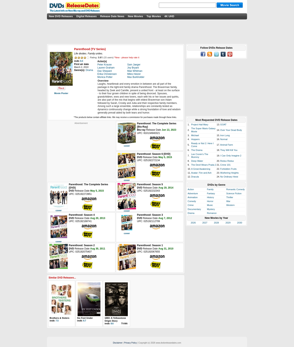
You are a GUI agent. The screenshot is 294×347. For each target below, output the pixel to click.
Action (191, 189)
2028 (216, 222)
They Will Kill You (228, 150)
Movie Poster (61, 93)
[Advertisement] (81, 150)
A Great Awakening (200, 169)
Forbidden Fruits (228, 169)
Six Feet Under (85, 318)
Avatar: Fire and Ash (201, 173)
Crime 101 (225, 165)
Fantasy (211, 193)
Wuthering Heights (229, 173)
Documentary (194, 209)
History (210, 197)
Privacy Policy (130, 343)
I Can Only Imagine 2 (230, 155)
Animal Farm (226, 145)
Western (230, 205)
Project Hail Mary (199, 124)
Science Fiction (234, 193)
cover (127, 146)
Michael (195, 135)
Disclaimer (117, 343)
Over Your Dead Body (231, 130)
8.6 (112, 323)
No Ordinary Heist (229, 176)
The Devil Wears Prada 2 (203, 165)
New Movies (135, 16)
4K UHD (169, 16)
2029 (228, 222)
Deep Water (197, 161)
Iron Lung (225, 135)
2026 (193, 222)
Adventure (193, 193)
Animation (193, 197)
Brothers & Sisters (59, 318)
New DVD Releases (61, 16)
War (228, 201)
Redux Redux (227, 161)
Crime (191, 205)
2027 (204, 222)
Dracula (195, 176)
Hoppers (195, 139)
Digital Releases (86, 16)
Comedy (192, 201)
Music (210, 205)
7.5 (57, 321)
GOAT (223, 124)
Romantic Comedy (235, 189)
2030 (239, 222)
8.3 (81, 61)
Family (210, 189)
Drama (191, 213)
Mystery (211, 209)
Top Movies (153, 16)
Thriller (229, 197)
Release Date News (112, 16)
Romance (212, 213)
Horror (210, 201)
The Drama (196, 150)
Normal (223, 139)
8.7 (84, 321)
